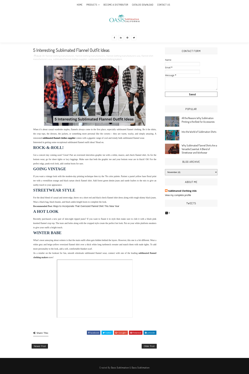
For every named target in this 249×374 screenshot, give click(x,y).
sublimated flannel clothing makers (105, 59)
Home (80, 4)
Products (91, 4)
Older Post (149, 346)
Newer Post (40, 346)
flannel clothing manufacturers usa (123, 55)
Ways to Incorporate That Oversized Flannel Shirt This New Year (86, 206)
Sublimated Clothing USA (182, 190)
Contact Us (163, 4)
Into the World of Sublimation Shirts (199, 131)
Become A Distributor (116, 4)
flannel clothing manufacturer (60, 55)
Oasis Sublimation (120, 367)
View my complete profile (178, 195)
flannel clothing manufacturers (90, 55)
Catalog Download (142, 4)
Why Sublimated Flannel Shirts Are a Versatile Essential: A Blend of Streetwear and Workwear (199, 149)
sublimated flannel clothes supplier (70, 59)
